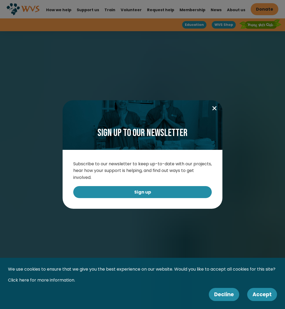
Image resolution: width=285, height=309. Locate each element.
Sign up (142, 192)
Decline (224, 294)
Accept (262, 294)
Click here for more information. (41, 280)
